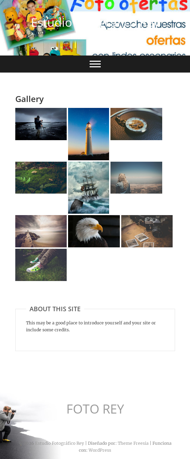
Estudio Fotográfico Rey (95, 22)
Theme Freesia (133, 443)
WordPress (100, 450)
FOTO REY (95, 409)
